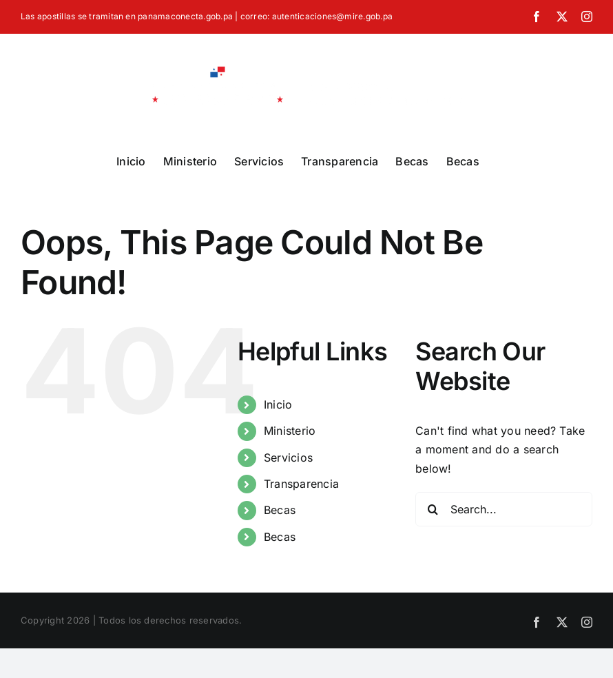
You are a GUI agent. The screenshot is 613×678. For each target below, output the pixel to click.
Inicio (278, 404)
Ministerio (289, 431)
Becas (279, 510)
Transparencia (301, 484)
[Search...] (503, 509)
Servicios (288, 457)
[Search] (432, 509)
